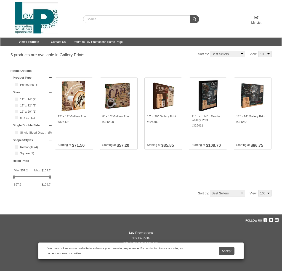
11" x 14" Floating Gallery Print (206, 118)
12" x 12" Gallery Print (72, 116)
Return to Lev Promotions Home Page (97, 42)
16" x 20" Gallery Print (161, 116)
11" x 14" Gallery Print (250, 116)
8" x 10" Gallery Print (116, 116)
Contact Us (58, 42)
